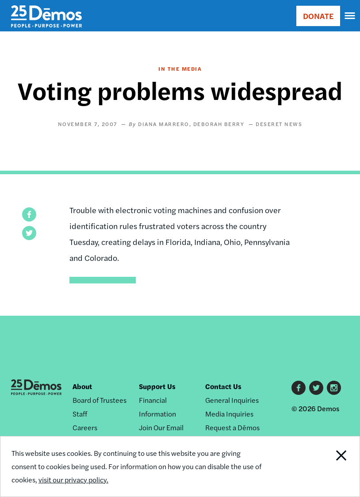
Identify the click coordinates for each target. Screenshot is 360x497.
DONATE (318, 15)
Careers (85, 427)
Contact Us (223, 386)
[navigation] (350, 16)
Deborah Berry (219, 124)
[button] (29, 214)
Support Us (157, 386)
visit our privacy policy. (73, 479)
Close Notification (325, 466)
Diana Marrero (163, 124)
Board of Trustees (99, 400)
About (82, 386)
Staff (80, 414)
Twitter (316, 388)
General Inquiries (232, 400)
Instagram (334, 388)
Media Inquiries (229, 414)
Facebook (298, 388)
